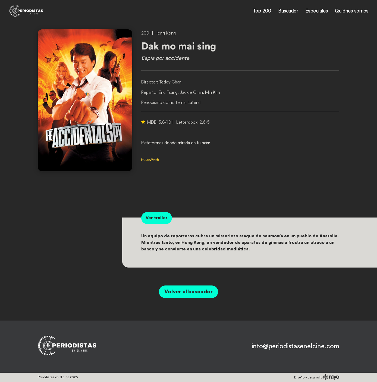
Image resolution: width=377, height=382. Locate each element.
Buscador (288, 11)
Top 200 (262, 11)
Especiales (316, 11)
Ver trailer (157, 218)
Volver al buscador (188, 291)
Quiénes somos (351, 11)
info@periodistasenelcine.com (295, 346)
